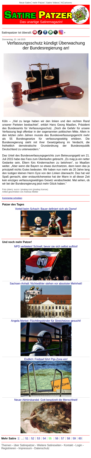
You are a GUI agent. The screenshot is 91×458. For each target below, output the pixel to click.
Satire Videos (52, 2)
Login (78, 445)
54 (45, 438)
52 (33, 438)
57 (63, 438)
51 (27, 438)
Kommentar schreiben (12, 198)
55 (50, 438)
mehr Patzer (38, 2)
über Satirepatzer (24, 445)
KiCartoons (66, 2)
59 (74, 438)
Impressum (25, 448)
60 (80, 438)
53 (39, 438)
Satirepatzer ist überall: (17, 32)
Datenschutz (41, 448)
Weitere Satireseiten (49, 445)
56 (57, 438)
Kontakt (68, 445)
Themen (6, 445)
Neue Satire (25, 2)
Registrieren (8, 448)
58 (69, 438)
